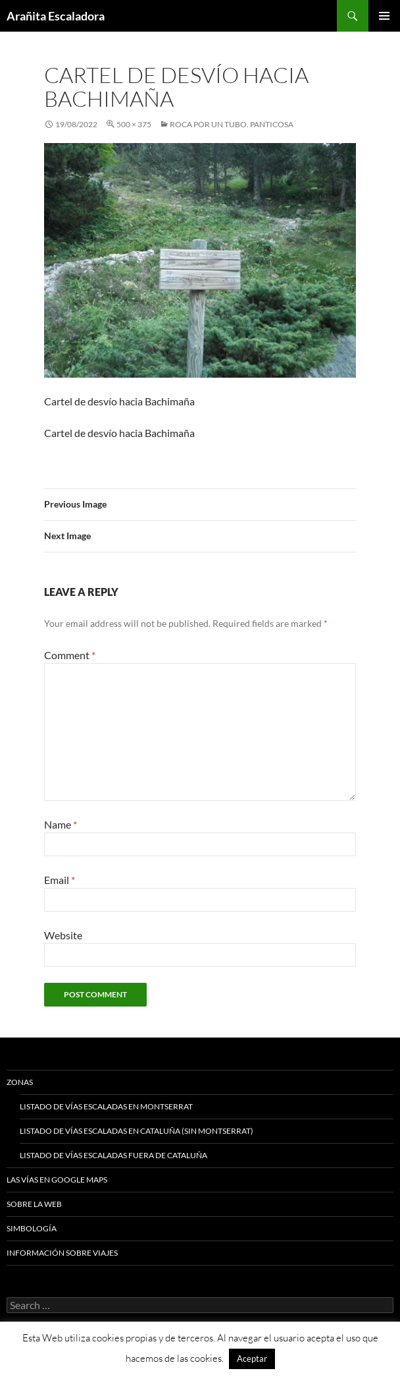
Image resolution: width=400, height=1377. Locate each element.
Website (63, 935)
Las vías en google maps (57, 1180)
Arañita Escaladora (56, 16)
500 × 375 (133, 124)
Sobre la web (34, 1204)
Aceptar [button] (252, 1358)
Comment (69, 655)
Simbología (32, 1228)
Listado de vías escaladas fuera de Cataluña (113, 1155)
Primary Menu (384, 16)
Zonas (20, 1082)
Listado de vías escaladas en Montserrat (106, 1106)
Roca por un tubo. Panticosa (231, 124)
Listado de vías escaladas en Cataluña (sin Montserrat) (136, 1131)
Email (59, 879)
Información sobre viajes (62, 1253)
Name (60, 824)
